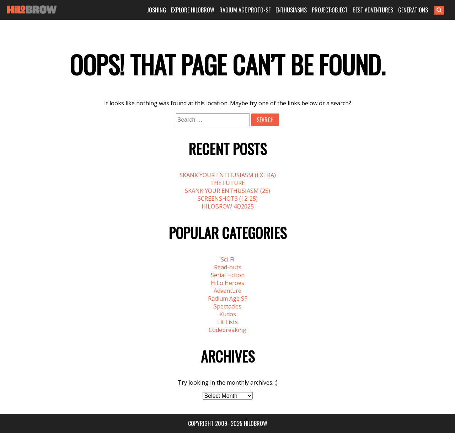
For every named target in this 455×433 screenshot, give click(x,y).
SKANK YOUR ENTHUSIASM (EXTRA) (228, 175)
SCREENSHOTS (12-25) (228, 198)
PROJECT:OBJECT (330, 10)
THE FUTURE (227, 183)
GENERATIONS (413, 10)
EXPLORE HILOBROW (192, 10)
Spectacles (227, 306)
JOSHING (156, 10)
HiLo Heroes (227, 283)
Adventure (227, 291)
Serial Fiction (228, 275)
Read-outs (227, 267)
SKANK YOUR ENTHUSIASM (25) (227, 191)
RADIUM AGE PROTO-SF (245, 10)
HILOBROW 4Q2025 (228, 206)
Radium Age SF (227, 298)
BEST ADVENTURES (373, 10)
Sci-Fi (227, 259)
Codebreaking (227, 330)
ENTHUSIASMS (291, 10)
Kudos (227, 314)
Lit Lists (227, 322)
